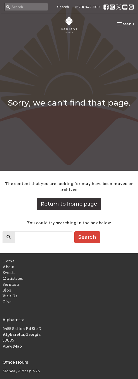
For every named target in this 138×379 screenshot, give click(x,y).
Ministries (13, 278)
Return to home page (69, 204)
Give (7, 302)
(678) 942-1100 (87, 7)
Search (63, 7)
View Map (12, 346)
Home (9, 261)
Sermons (11, 284)
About (9, 267)
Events (9, 272)
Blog (7, 290)
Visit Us (10, 296)
